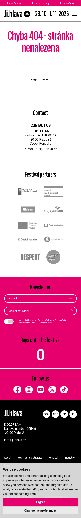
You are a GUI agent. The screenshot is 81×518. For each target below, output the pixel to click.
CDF (55, 414)
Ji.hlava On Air (67, 3)
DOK (46, 414)
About (7, 457)
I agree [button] (40, 502)
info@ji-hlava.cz (46, 148)
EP (64, 414)
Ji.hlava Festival (13, 3)
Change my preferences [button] (40, 510)
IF (73, 414)
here (50, 323)
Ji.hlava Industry (40, 3)
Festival (53, 457)
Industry (70, 457)
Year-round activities (30, 457)
